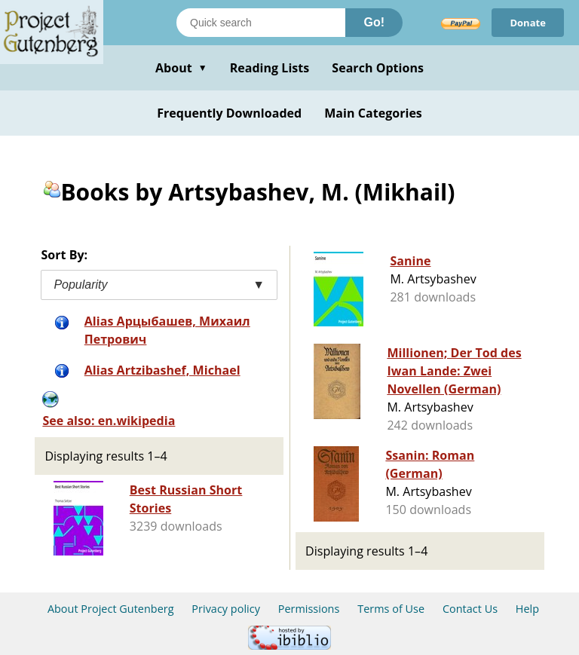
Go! (373, 22)
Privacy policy (225, 608)
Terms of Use (390, 608)
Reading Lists (270, 68)
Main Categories (373, 113)
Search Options (378, 68)
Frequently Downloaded (229, 113)
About (181, 68)
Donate (528, 22)
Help (527, 608)
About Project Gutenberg (110, 608)
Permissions (309, 608)
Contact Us (470, 608)
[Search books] (260, 22)
